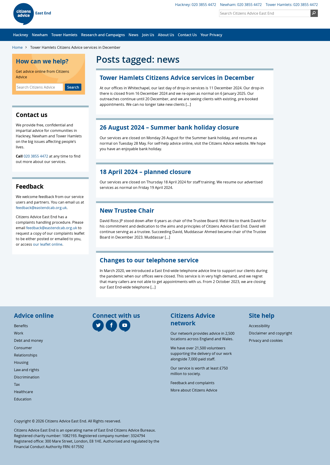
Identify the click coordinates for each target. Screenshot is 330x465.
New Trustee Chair (127, 211)
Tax (17, 384)
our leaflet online (47, 244)
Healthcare (23, 391)
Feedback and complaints (192, 382)
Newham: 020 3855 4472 (241, 4)
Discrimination (26, 377)
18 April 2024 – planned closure (145, 172)
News (133, 34)
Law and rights (26, 369)
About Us (166, 34)
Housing (21, 362)
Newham (40, 34)
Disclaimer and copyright (270, 333)
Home (17, 47)
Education (22, 399)
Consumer (23, 347)
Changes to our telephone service (149, 260)
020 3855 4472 (36, 156)
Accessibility (259, 325)
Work (18, 333)
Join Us (148, 34)
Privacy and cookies (266, 340)
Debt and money (28, 340)
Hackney (20, 34)
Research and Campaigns (103, 34)
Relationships (25, 355)
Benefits (21, 325)
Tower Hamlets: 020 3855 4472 (292, 4)
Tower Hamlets (64, 34)
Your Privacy (211, 34)
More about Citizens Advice (193, 390)
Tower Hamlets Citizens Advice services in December (75, 47)
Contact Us (187, 34)
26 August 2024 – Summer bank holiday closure (169, 127)
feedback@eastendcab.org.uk (41, 207)
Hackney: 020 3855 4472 (195, 4)
